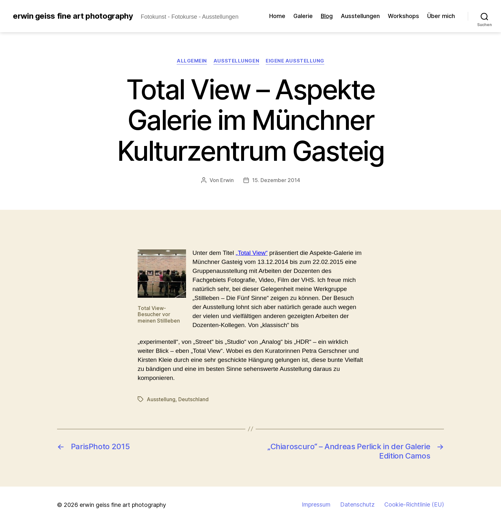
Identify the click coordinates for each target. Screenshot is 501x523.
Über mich (441, 16)
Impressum (316, 504)
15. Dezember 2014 (276, 180)
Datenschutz (357, 504)
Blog (327, 16)
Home (277, 16)
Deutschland (193, 399)
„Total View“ (252, 252)
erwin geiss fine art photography (73, 16)
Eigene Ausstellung (295, 61)
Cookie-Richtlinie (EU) (414, 504)
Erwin (227, 180)
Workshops (403, 16)
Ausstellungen (360, 16)
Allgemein (192, 61)
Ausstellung (161, 399)
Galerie (303, 16)
